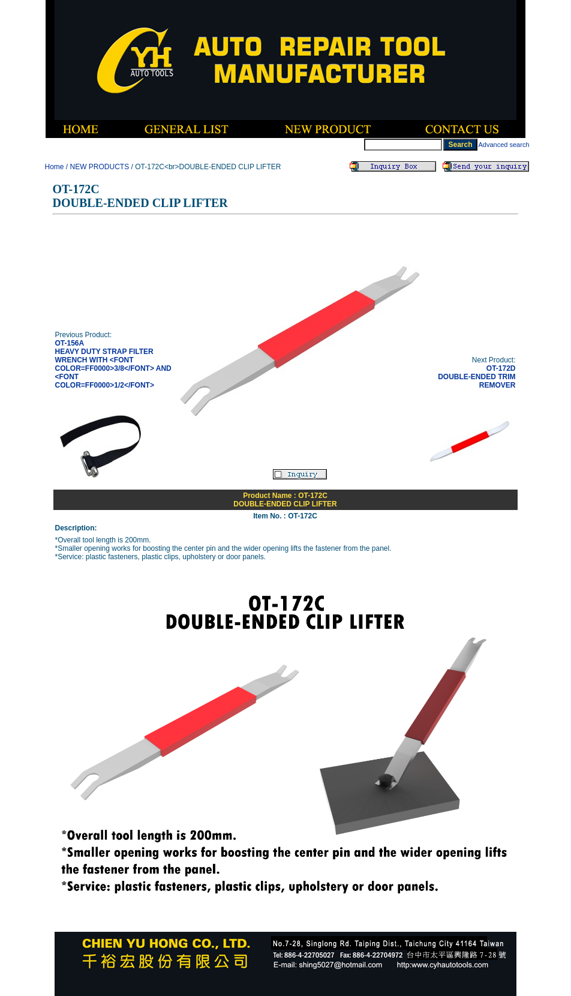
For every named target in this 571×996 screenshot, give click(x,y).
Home (54, 167)
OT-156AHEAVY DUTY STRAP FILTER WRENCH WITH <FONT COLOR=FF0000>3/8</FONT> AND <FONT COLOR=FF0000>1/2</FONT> (113, 364)
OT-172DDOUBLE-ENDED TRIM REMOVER (476, 376)
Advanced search (504, 144)
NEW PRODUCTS (100, 167)
